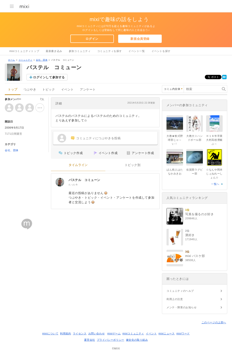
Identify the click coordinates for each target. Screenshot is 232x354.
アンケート (88, 89)
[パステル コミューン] (59, 182)
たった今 (73, 184)
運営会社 (89, 339)
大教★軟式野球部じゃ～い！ (174, 139)
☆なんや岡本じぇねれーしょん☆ (214, 173)
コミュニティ (25, 60)
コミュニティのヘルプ (180, 290)
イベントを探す (161, 51)
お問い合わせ (96, 333)
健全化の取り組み (137, 339)
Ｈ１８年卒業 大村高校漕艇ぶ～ (214, 139)
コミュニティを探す (109, 51)
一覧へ (215, 184)
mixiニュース (166, 333)
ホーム (11, 60)
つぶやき (30, 89)
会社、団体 (41, 60)
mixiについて (50, 333)
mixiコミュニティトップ (24, 51)
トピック (48, 89)
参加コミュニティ (80, 51)
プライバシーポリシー (110, 339)
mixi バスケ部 (195, 256)
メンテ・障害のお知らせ (181, 307)
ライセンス (80, 333)
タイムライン (78, 165)
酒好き (190, 235)
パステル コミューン (84, 180)
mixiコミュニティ (133, 333)
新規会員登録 (140, 38)
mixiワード (183, 333)
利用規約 (65, 333)
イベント (67, 89)
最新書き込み (54, 51)
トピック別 (133, 165)
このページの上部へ (214, 322)
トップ (12, 89)
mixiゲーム (114, 333)
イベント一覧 (136, 51)
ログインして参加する (49, 77)
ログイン (92, 38)
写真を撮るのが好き (199, 214)
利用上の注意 (174, 299)
